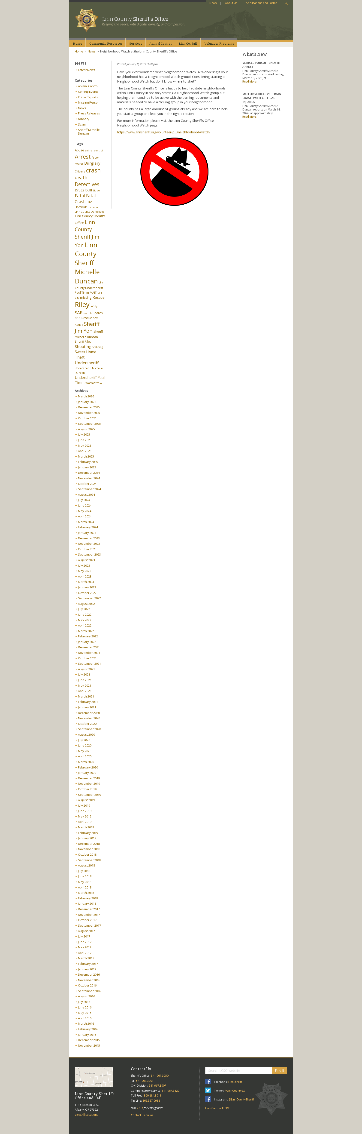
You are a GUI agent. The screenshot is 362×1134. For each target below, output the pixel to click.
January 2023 (87, 587)
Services (135, 43)
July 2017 (84, 936)
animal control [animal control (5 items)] (94, 150)
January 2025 (87, 467)
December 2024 (89, 472)
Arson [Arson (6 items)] (96, 157)
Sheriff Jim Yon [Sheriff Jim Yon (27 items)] (87, 327)
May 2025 (84, 445)
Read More (249, 81)
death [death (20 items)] (81, 177)
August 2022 (86, 604)
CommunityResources (106, 43)
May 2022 (84, 620)
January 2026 (87, 402)
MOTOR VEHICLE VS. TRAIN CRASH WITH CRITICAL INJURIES (261, 98)
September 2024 (89, 489)
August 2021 (86, 669)
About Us (231, 3)
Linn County (135, 19)
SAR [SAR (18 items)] (79, 312)
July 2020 (84, 740)
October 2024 (87, 484)
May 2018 (84, 882)
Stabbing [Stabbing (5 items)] (97, 347)
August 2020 (86, 734)
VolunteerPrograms (219, 43)
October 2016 (87, 985)
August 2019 (86, 800)
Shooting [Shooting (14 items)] (83, 346)
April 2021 (84, 691)
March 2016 (86, 1023)
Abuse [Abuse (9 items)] (79, 150)
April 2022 (84, 625)
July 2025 (84, 434)
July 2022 (84, 609)
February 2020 (88, 767)
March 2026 (86, 396)
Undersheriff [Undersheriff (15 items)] (87, 363)
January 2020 (87, 773)
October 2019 (87, 789)
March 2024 (86, 522)
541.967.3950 (160, 1076)
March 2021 (86, 696)
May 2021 (84, 685)
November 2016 (89, 980)
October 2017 (87, 920)
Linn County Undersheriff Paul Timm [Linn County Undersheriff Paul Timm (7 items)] (90, 287)
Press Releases (89, 113)
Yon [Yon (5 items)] (99, 383)
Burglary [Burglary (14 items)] (92, 163)
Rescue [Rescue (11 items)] (99, 297)
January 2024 (87, 533)
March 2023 (86, 582)
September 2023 (89, 554)
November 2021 (89, 653)
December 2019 (89, 778)
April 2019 (84, 822)
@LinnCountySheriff (241, 1099)
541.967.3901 (145, 1081)
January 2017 (87, 969)
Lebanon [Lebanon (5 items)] (94, 207)
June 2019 (84, 811)
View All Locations (86, 1115)
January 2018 (87, 903)
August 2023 (86, 560)
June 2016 (84, 1007)
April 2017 (84, 953)
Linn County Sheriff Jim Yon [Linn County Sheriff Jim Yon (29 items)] (87, 234)
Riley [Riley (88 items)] (82, 304)
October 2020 (87, 724)
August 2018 (86, 865)
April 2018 (84, 887)
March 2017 (86, 958)
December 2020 (89, 713)
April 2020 (84, 756)
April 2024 (84, 516)
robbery (83, 119)
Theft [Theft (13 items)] (79, 357)
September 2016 (89, 991)
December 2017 (89, 909)
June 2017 (84, 942)
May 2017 (84, 947)
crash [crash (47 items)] (93, 170)
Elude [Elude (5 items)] (96, 190)
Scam (82, 124)
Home (77, 43)
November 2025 (89, 413)
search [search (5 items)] (88, 313)
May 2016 (84, 1013)
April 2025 (84, 451)
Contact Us (141, 1068)
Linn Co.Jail (188, 43)
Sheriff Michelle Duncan (89, 131)
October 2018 (87, 854)
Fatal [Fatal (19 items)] (80, 196)
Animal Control (88, 86)
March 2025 (86, 456)
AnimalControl (160, 43)
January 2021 (87, 707)
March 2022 (86, 631)
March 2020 (86, 762)
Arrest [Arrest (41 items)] (83, 156)
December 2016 (89, 974)
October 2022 (87, 593)
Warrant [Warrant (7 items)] (91, 383)
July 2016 (84, 1002)
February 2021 (88, 702)
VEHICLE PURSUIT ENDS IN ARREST (261, 65)
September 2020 (89, 729)
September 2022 (89, 598)
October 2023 (87, 549)
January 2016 (87, 1035)
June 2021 (84, 680)
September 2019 (89, 795)
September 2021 (89, 663)
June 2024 (84, 505)
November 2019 (89, 783)
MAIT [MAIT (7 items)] (93, 293)
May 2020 (84, 751)
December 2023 (89, 538)
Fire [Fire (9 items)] (89, 202)
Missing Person (89, 102)
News (213, 3)
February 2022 (88, 636)
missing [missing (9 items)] (86, 297)
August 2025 (86, 429)
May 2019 (84, 816)
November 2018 (89, 849)
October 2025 (87, 418)
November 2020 (89, 718)
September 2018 (89, 860)
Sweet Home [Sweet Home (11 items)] (85, 351)
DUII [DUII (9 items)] (88, 190)
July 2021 (84, 674)
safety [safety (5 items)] (93, 306)
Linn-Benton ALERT (217, 1108)
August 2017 (86, 931)
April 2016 (84, 1018)
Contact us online (142, 1115)
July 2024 (84, 500)
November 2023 (89, 543)
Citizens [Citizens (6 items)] (80, 171)
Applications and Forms (261, 3)
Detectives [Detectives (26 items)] (87, 184)
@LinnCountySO (234, 1091)
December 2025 (89, 407)
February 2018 (88, 898)
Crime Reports (88, 97)
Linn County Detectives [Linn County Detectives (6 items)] (90, 211)
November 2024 (89, 478)
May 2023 (84, 571)
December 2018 (89, 844)
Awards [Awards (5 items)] (79, 163)
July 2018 (84, 871)
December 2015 (89, 1040)
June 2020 (84, 745)
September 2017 (89, 925)
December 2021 (89, 647)
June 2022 (84, 614)
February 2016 (88, 1029)
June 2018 (84, 876)
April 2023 (84, 576)
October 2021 (87, 658)
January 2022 (87, 642)
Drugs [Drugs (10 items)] (79, 190)
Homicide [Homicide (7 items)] (81, 207)
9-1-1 (139, 1108)
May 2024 (84, 511)
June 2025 (84, 440)
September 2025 (89, 423)
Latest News (86, 70)
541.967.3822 (170, 1091)
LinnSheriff (235, 1082)
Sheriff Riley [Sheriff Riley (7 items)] (83, 342)
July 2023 (84, 565)
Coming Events (88, 91)
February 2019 (88, 833)
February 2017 (88, 964)
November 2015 (89, 1045)
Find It (279, 1070)
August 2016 (86, 996)
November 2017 (89, 915)
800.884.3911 (152, 1095)
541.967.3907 (157, 1086)
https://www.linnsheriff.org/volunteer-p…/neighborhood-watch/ (163, 132)
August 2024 (86, 494)
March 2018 (86, 893)
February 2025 (88, 462)
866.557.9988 (151, 1101)
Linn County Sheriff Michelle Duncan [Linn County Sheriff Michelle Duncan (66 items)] (87, 262)
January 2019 (87, 838)
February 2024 (88, 527)
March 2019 (86, 827)
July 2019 (84, 805)
